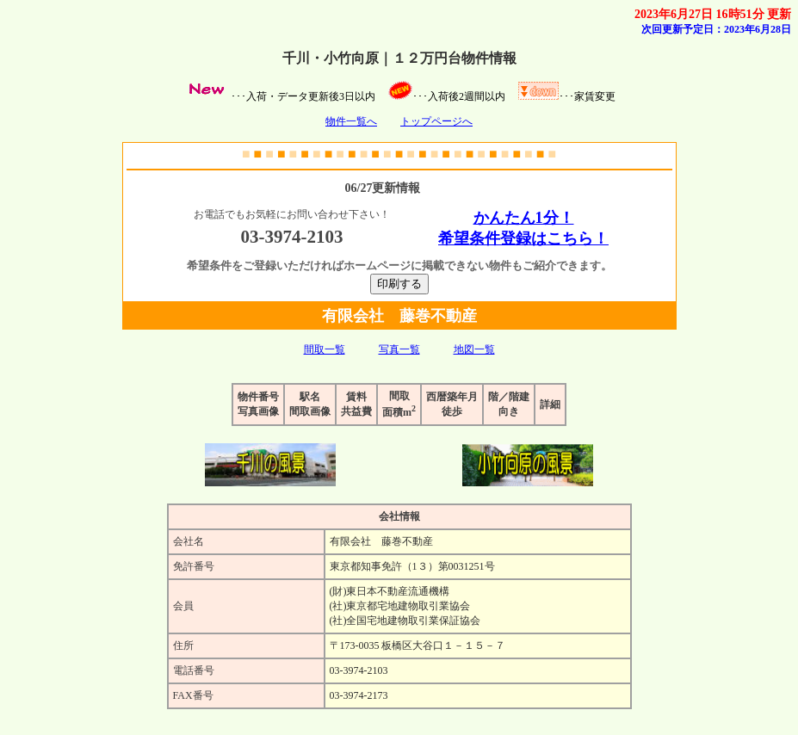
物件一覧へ (351, 121)
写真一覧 (399, 349)
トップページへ (436, 121)
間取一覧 (324, 349)
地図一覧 (474, 349)
